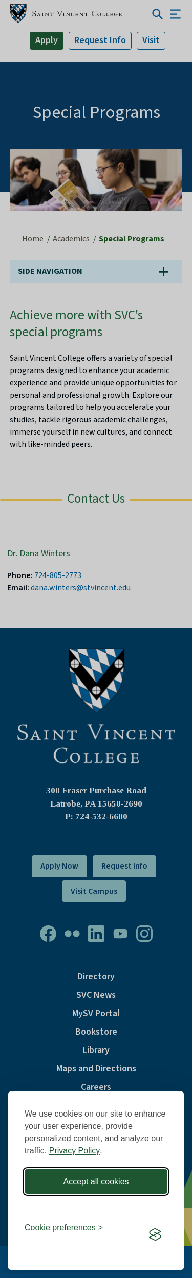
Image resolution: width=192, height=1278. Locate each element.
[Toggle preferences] (64, 1227)
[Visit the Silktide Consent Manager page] (155, 1234)
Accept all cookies (96, 1181)
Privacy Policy (74, 1150)
